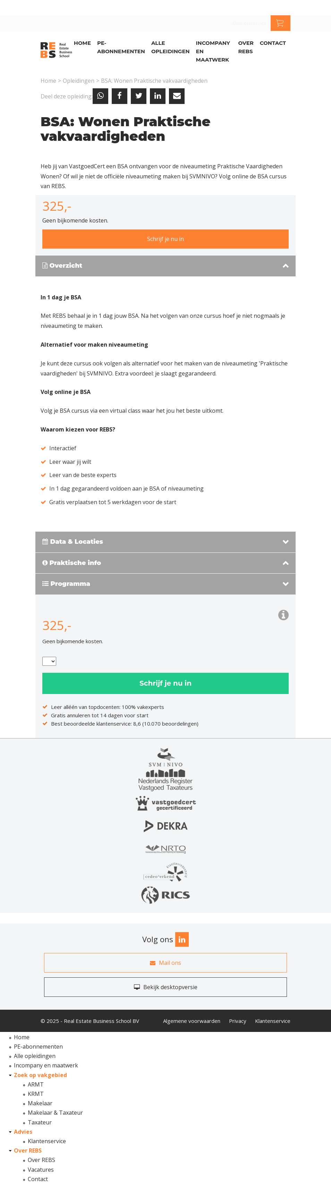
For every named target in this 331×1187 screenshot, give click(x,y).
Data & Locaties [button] (72, 542)
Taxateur (40, 1122)
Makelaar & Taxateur (55, 1112)
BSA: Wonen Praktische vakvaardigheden (154, 80)
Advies (23, 1132)
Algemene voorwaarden (191, 1020)
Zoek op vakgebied (40, 1075)
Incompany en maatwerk (46, 1065)
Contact (273, 43)
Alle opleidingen (170, 47)
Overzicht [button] (62, 266)
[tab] (165, 266)
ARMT (36, 1084)
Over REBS (245, 47)
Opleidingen (78, 80)
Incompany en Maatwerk (213, 51)
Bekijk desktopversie (165, 987)
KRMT (36, 1094)
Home (82, 43)
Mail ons (165, 963)
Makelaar (40, 1103)
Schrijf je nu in (165, 239)
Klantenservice (249, 22)
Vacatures (41, 1169)
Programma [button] (66, 584)
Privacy (237, 1020)
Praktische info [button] (71, 563)
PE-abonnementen (121, 47)
